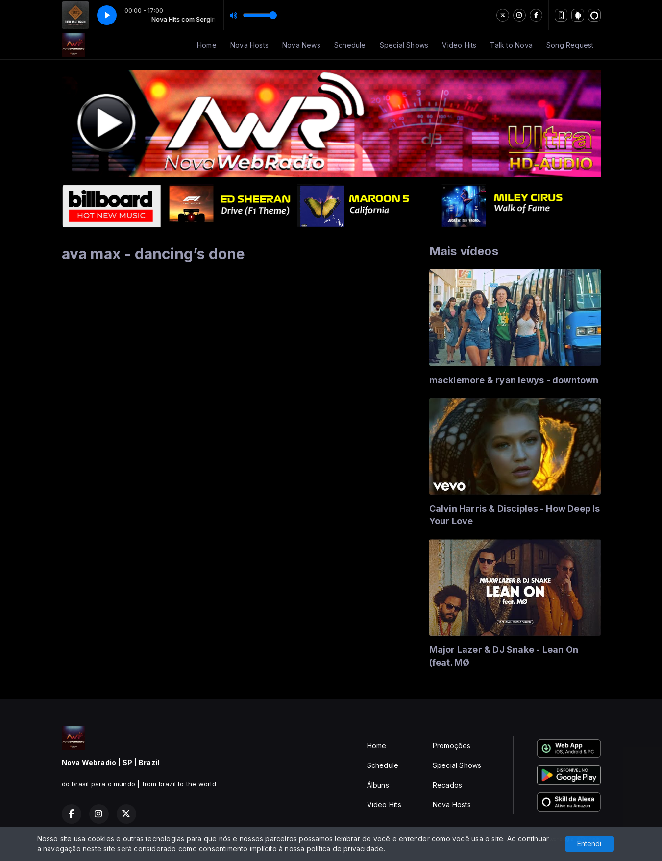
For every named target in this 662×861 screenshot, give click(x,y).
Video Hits (459, 45)
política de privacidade (345, 848)
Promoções (452, 745)
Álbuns (378, 785)
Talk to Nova (511, 45)
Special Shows (404, 45)
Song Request (570, 45)
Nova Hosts (249, 45)
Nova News (301, 45)
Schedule (350, 45)
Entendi (589, 843)
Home (207, 45)
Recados (447, 785)
